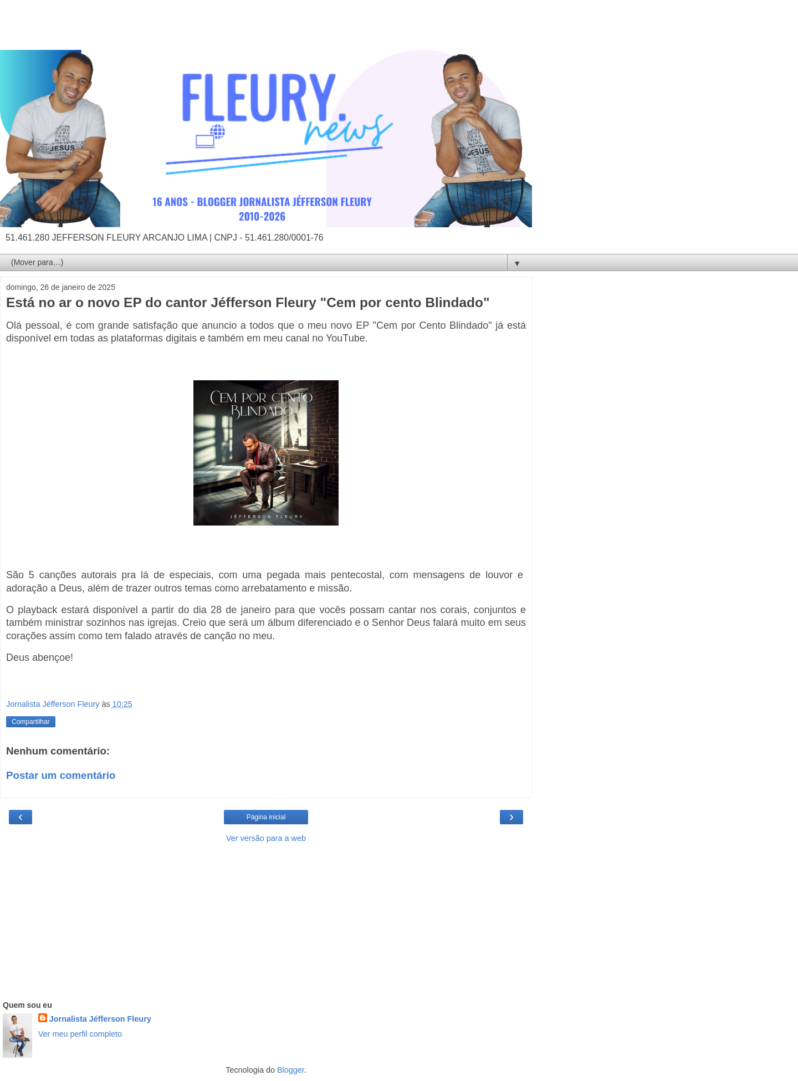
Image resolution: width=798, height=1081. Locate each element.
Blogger (290, 1069)
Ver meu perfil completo (80, 1033)
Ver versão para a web (266, 838)
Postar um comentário (60, 775)
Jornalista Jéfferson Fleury (100, 1018)
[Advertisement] (266, 30)
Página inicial (266, 817)
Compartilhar (31, 722)
